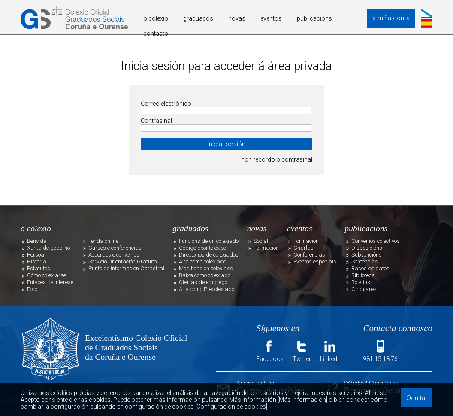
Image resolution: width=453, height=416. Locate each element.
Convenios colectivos (375, 241)
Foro (32, 289)
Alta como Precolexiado (206, 289)
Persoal (36, 254)
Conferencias (309, 254)
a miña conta (391, 18)
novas (236, 18)
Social (261, 241)
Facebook (270, 350)
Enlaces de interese (50, 282)
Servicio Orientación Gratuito (122, 261)
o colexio (155, 18)
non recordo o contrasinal (276, 159)
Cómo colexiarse (46, 275)
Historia (36, 261)
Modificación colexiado (206, 268)
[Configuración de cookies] (231, 406)
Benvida (37, 241)
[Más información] (302, 399)
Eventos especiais (314, 261)
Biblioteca (363, 275)
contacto (155, 33)
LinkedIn (331, 350)
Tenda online (103, 241)
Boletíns (360, 282)
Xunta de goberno (48, 248)
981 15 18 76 (380, 350)
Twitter (302, 350)
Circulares (364, 289)
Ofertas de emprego (203, 282)
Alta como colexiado (202, 261)
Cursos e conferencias (115, 248)
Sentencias (364, 261)
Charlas (303, 248)
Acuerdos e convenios (113, 254)
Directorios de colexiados (209, 254)
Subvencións (366, 254)
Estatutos (38, 268)
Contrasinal (156, 120)
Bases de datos (370, 268)
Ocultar (416, 398)
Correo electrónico (166, 103)
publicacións (314, 18)
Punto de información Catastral (126, 268)
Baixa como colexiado (204, 275)
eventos (271, 18)
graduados (198, 18)
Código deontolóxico (202, 248)
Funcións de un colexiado (209, 241)
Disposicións (366, 248)
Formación (266, 248)
